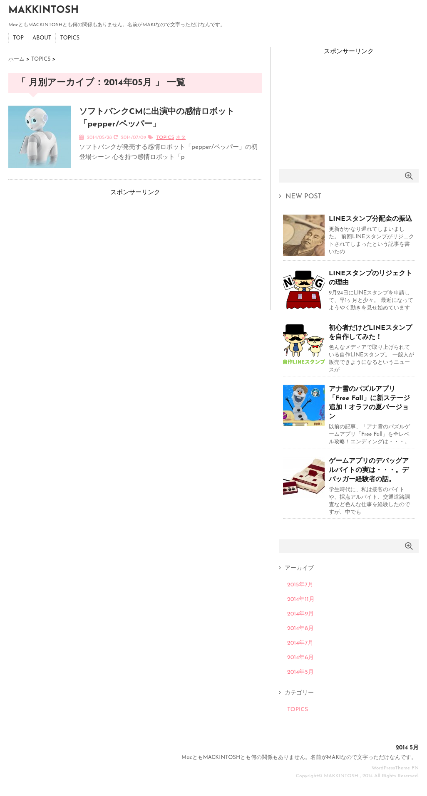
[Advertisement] (70, 250)
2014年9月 (300, 614)
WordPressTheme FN (395, 768)
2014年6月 (300, 658)
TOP (18, 38)
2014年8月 (300, 628)
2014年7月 (300, 643)
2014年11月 (301, 599)
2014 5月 (407, 748)
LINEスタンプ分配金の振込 (370, 219)
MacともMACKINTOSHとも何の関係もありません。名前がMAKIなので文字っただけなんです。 (299, 757)
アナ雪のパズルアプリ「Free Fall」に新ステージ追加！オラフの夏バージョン (369, 403)
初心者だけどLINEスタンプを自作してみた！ (370, 333)
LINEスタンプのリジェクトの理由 (370, 278)
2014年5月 (300, 672)
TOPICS (69, 38)
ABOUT (41, 38)
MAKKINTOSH (43, 10)
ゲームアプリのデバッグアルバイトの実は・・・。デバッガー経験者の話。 (369, 470)
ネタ (181, 137)
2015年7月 (300, 585)
